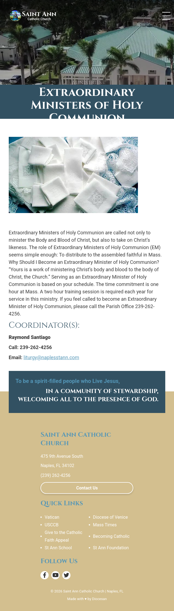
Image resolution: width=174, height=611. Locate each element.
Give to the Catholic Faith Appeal (63, 536)
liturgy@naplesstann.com (51, 357)
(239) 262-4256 (55, 475)
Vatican (52, 517)
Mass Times (105, 524)
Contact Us (87, 488)
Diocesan (99, 599)
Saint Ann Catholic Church (83, 591)
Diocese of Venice (110, 517)
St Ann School (58, 547)
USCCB (51, 524)
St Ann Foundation (111, 547)
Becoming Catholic (111, 536)
